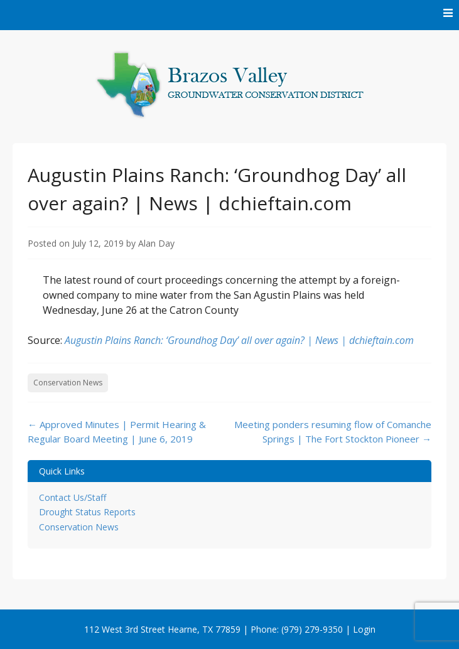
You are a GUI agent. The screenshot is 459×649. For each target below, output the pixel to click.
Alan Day (156, 243)
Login (364, 629)
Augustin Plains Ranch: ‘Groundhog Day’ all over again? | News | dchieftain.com (239, 340)
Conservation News (67, 382)
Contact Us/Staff (72, 497)
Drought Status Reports (87, 512)
